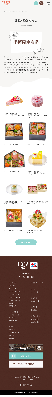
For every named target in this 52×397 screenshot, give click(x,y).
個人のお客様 (35, 321)
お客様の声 (12, 308)
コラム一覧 (34, 294)
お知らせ (34, 300)
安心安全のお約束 (14, 299)
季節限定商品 (13, 323)
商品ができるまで (14, 302)
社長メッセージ (14, 334)
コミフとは (13, 285)
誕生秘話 (11, 305)
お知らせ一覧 (35, 303)
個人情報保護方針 (26, 387)
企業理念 (11, 332)
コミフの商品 (13, 11)
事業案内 (11, 340)
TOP (5, 11)
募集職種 (34, 312)
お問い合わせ (35, 318)
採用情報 (34, 309)
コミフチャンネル (37, 285)
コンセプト (12, 288)
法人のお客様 (35, 324)
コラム (33, 291)
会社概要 (12, 328)
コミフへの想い (14, 296)
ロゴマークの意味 (14, 293)
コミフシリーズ (14, 317)
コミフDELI (12, 320)
